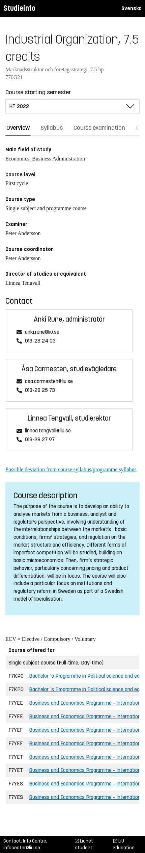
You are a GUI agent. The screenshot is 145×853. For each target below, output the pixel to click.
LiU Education (124, 844)
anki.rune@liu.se (42, 332)
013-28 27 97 (40, 440)
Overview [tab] (18, 127)
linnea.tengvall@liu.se (48, 431)
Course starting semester (38, 92)
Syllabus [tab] (51, 127)
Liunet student (84, 844)
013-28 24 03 (40, 341)
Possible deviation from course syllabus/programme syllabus (71, 469)
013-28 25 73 (40, 390)
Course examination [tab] (99, 127)
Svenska (131, 8)
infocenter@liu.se (21, 848)
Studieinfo (19, 8)
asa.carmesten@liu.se (49, 381)
